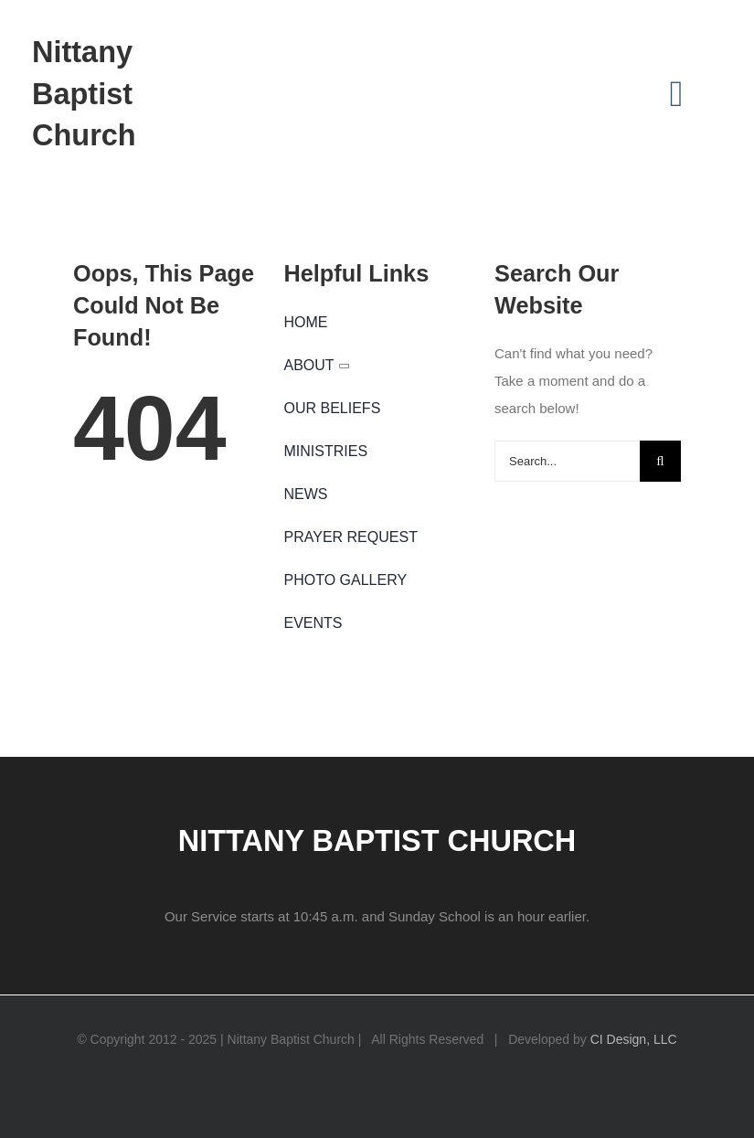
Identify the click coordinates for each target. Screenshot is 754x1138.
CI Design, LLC (633, 1039)
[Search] (660, 461)
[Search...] (567, 461)
